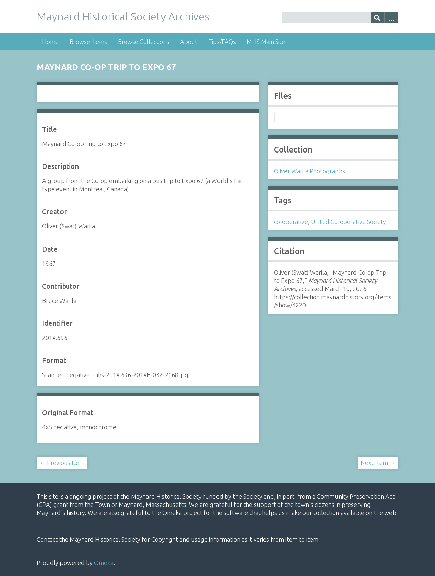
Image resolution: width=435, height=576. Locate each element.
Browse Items (88, 41)
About (188, 41)
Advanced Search (391, 17)
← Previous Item (62, 462)
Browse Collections (143, 41)
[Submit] (378, 17)
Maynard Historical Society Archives (123, 16)
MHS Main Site (266, 41)
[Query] (340, 17)
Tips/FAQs (222, 41)
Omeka (104, 562)
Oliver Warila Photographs (309, 170)
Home (50, 41)
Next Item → (378, 462)
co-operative (291, 221)
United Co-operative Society (348, 221)
